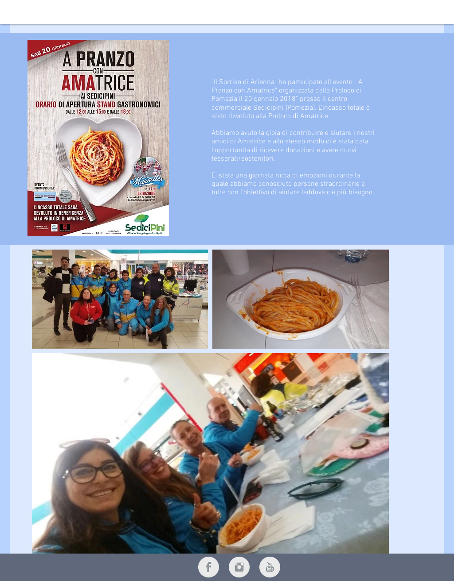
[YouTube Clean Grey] (269, 567)
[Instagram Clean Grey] (239, 567)
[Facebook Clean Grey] (208, 567)
